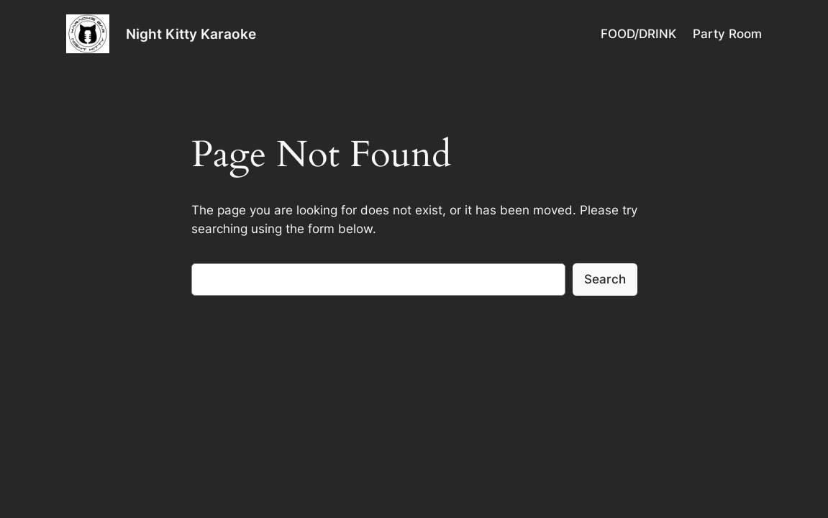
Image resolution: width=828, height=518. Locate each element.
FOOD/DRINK (638, 34)
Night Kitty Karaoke (191, 34)
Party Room (727, 34)
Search (605, 279)
